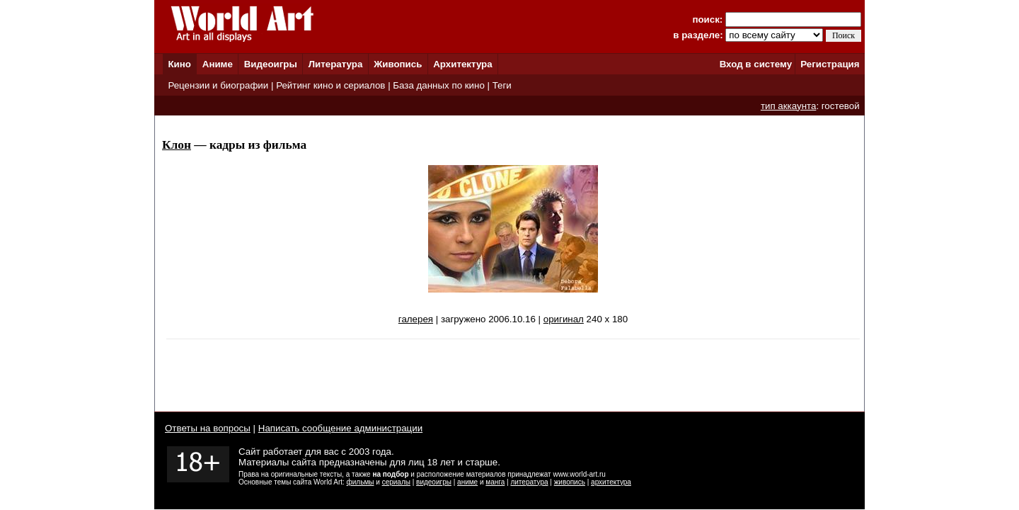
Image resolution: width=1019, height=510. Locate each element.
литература (529, 482)
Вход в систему (756, 64)
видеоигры (433, 482)
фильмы (360, 482)
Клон (176, 145)
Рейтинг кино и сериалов (330, 85)
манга (495, 482)
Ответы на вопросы (208, 428)
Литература (336, 64)
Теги (502, 85)
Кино (179, 64)
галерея (415, 319)
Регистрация (829, 64)
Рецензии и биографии (218, 85)
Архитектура (462, 64)
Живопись (398, 64)
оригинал (563, 319)
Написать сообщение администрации (340, 428)
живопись (569, 482)
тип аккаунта (789, 106)
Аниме (217, 64)
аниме (467, 482)
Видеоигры (270, 64)
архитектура (611, 482)
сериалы (396, 482)
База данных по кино (438, 85)
